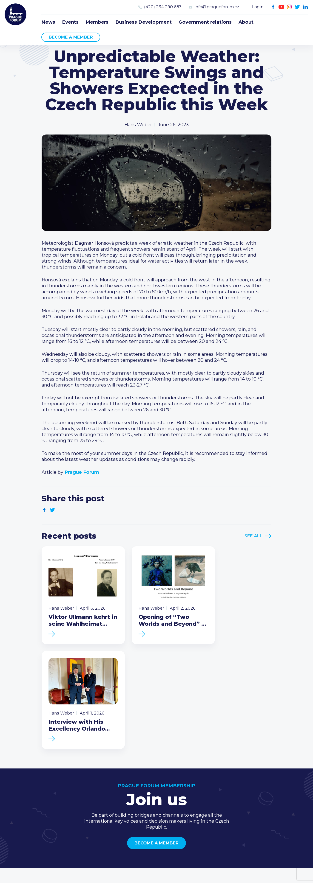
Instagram (289, 7)
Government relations (205, 22)
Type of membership (213, 796)
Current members (210, 789)
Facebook (273, 7)
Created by (156, 874)
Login (258, 6)
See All (253, 535)
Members (96, 22)
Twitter (297, 7)
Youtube (281, 7)
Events (70, 22)
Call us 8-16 (263, 789)
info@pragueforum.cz (216, 6)
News (48, 22)
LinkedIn (305, 7)
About (246, 22)
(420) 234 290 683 (163, 6)
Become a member (71, 37)
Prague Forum (16, 14)
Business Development (143, 22)
